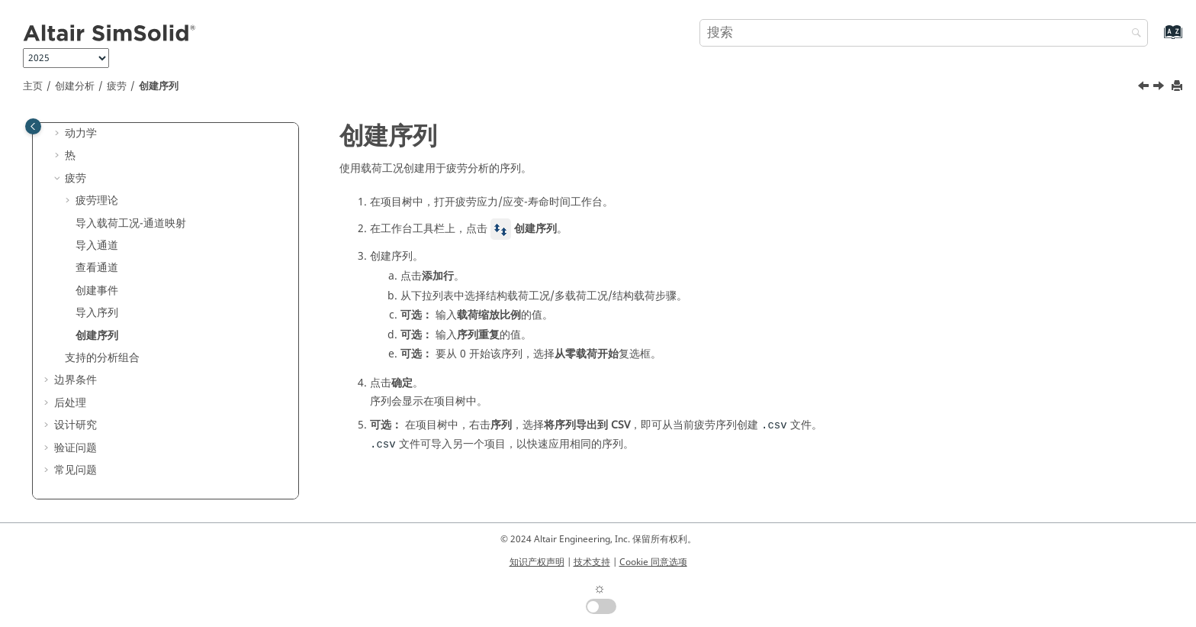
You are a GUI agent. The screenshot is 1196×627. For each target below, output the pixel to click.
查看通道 (97, 268)
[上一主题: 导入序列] (1145, 88)
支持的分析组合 (102, 358)
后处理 (70, 403)
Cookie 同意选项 (653, 562)
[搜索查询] (923, 33)
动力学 (81, 133)
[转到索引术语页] (1157, 39)
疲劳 (117, 86)
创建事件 (97, 291)
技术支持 (592, 562)
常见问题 (75, 470)
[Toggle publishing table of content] (33, 126)
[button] (59, 133)
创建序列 (158, 86)
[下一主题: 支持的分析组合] (1160, 88)
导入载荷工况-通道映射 (131, 223)
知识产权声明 (537, 562)
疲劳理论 (97, 200)
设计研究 (75, 425)
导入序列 (97, 313)
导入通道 (97, 246)
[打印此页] (1178, 86)
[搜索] (1132, 34)
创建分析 (75, 86)
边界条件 (75, 380)
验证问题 (75, 448)
